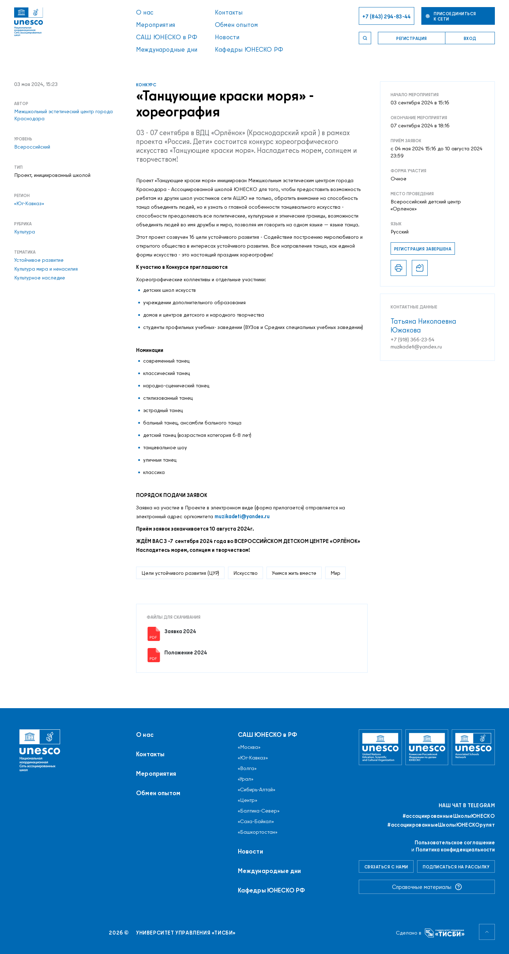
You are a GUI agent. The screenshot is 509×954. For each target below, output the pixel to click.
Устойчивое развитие (39, 260)
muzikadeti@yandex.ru (242, 516)
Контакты (228, 12)
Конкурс (146, 85)
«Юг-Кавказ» (29, 203)
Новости (227, 37)
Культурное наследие (39, 277)
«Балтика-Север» (259, 810)
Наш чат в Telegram (467, 805)
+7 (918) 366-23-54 (412, 339)
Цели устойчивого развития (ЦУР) (180, 573)
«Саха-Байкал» (256, 821)
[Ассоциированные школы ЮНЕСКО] (473, 747)
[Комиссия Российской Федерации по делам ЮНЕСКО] (427, 747)
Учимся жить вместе (294, 573)
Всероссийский (32, 146)
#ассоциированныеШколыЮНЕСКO (449, 816)
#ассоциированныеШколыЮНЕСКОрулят (441, 824)
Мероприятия (155, 24)
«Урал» (245, 778)
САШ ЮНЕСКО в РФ (166, 37)
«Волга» (247, 768)
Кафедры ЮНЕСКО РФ (249, 49)
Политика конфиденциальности (455, 849)
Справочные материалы (427, 887)
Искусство (245, 573)
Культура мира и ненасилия (46, 268)
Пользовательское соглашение (455, 842)
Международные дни (166, 49)
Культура (24, 231)
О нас (144, 12)
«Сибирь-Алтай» (256, 789)
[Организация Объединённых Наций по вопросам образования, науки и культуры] (380, 747)
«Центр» (247, 800)
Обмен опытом (236, 24)
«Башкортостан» (257, 832)
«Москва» (249, 747)
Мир (335, 573)
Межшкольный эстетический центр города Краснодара (63, 115)
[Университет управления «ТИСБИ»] (445, 933)
